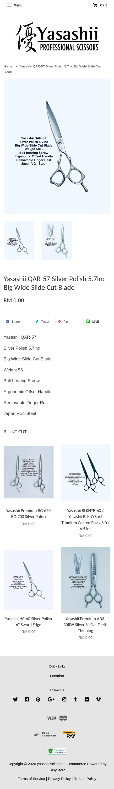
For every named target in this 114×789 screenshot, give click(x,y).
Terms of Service (31, 779)
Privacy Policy (59, 779)
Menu (14, 5)
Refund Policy (85, 779)
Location (57, 676)
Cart (100, 5)
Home (8, 66)
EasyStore (57, 770)
